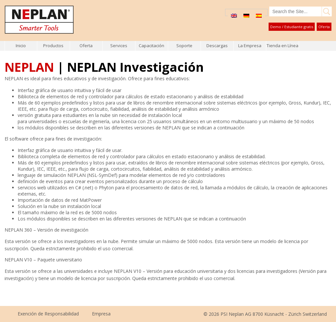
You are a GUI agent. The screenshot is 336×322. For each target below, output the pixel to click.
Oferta (324, 26)
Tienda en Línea (282, 45)
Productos (53, 45)
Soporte (184, 45)
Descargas (217, 45)
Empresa (101, 314)
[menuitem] (234, 15)
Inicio (21, 45)
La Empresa (249, 45)
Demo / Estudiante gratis (291, 26)
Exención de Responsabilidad (48, 314)
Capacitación (151, 45)
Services (118, 45)
